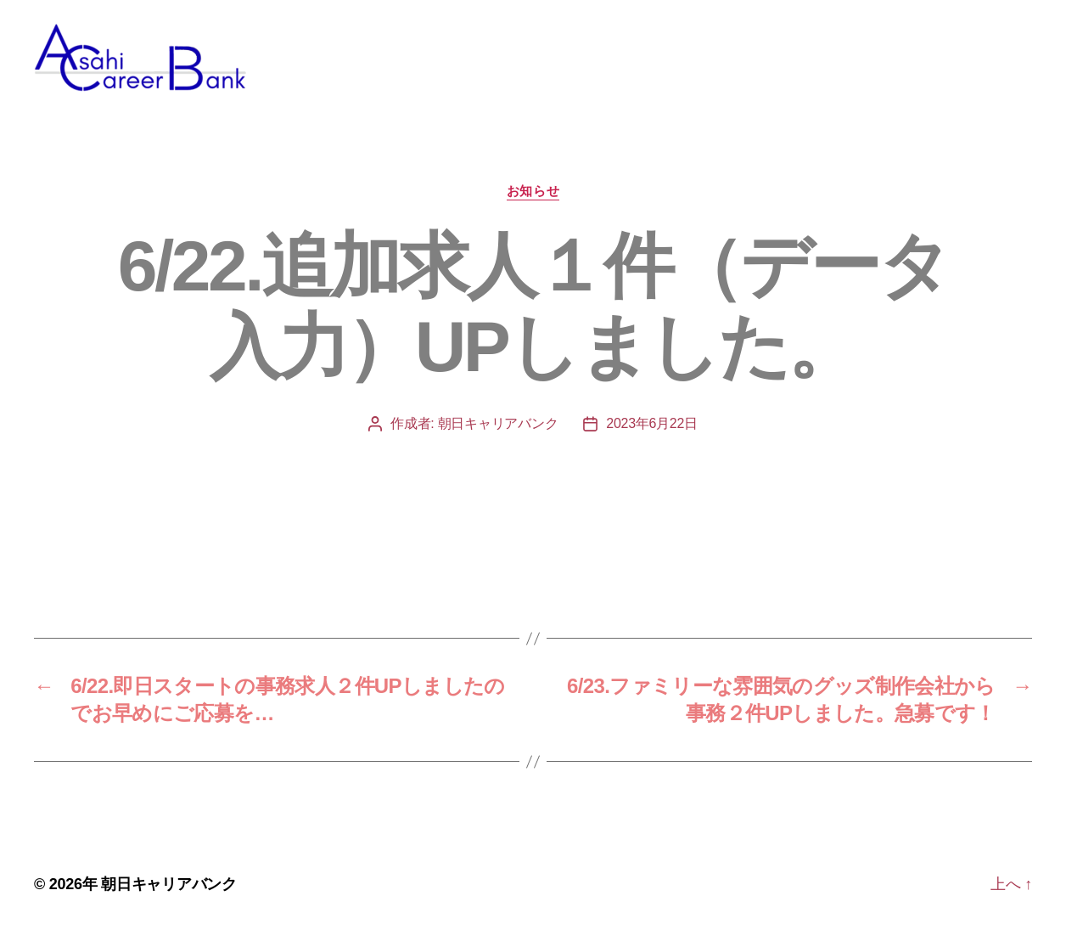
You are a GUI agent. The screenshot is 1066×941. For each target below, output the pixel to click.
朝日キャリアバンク (498, 432)
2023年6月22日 (652, 432)
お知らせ (533, 199)
